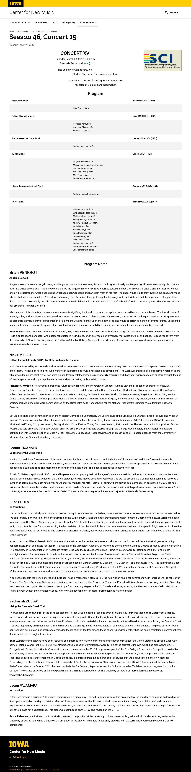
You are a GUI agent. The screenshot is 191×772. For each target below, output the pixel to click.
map (86, 63)
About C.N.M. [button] (41, 22)
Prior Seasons (23, 32)
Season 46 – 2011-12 (40, 32)
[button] (172, 12)
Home (11, 32)
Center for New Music (31, 12)
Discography (68, 22)
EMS (55, 22)
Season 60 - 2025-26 (19, 22)
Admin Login (19, 757)
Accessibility (54, 770)
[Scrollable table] (95, 175)
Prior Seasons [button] (87, 22)
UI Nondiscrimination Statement (35, 770)
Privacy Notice (14, 770)
